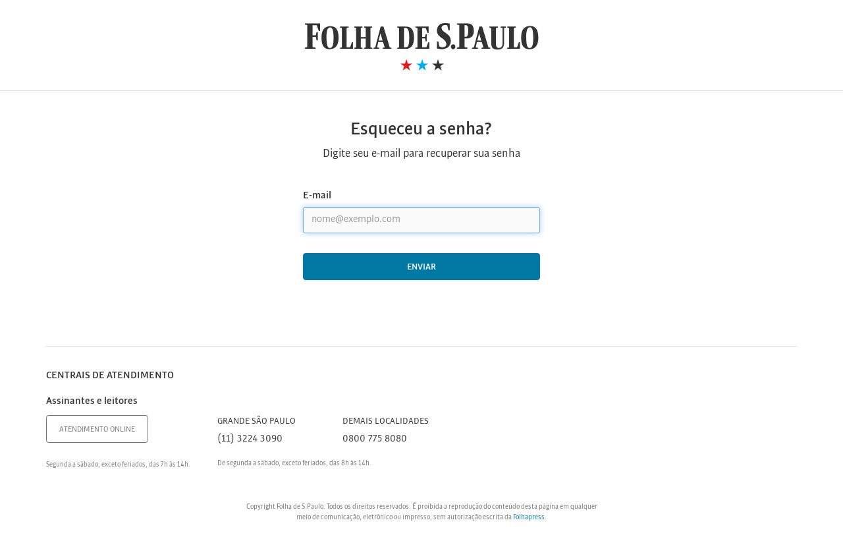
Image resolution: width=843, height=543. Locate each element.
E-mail (317, 195)
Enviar (421, 267)
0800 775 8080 (374, 439)
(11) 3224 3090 (250, 439)
